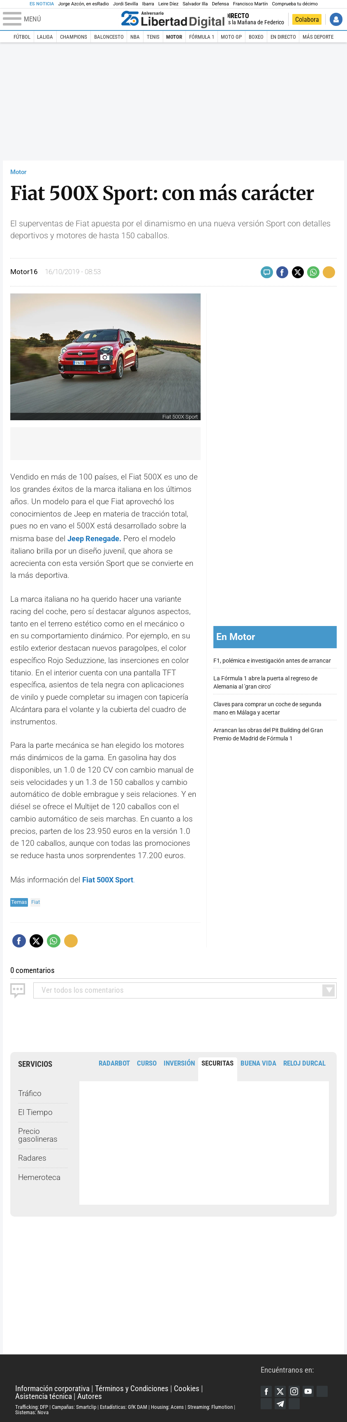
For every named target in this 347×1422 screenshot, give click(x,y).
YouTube (309, 1390)
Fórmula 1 (201, 37)
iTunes (295, 1403)
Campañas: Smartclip (74, 1406)
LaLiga (45, 37)
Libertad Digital (137, 1369)
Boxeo (256, 37)
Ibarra (148, 4)
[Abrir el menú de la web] (60, 19)
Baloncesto (109, 37)
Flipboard (266, 1403)
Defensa (220, 4)
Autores (89, 1395)
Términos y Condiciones (132, 1388)
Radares (32, 1157)
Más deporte (318, 37)
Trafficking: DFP (31, 1406)
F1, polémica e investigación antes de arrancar (272, 660)
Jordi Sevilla (125, 4)
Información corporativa (52, 1388)
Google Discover (323, 1390)
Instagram (295, 1390)
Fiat (35, 901)
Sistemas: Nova (32, 1411)
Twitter (281, 1390)
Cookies (186, 1388)
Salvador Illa (195, 4)
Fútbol (22, 37)
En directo (283, 37)
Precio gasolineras (38, 1134)
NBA (135, 37)
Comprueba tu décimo (294, 4)
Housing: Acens (167, 1406)
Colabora (307, 19)
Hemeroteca (39, 1176)
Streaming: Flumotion (210, 1406)
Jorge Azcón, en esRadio (83, 4)
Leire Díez (168, 4)
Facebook (266, 1390)
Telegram (281, 1403)
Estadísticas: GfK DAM (123, 1406)
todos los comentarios (83, 989)
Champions (73, 37)
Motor (174, 37)
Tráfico (30, 1092)
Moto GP (231, 37)
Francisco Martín (250, 4)
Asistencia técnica (43, 1395)
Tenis (153, 37)
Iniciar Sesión (336, 19)
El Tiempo (35, 1111)
